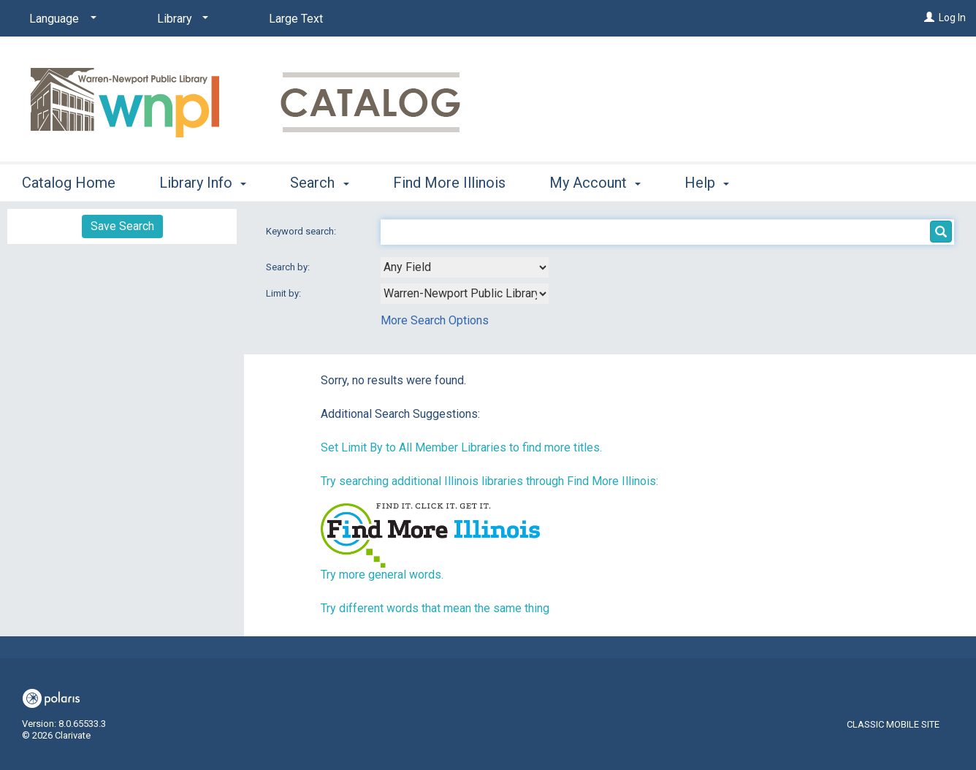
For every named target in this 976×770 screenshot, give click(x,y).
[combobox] (465, 267)
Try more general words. (382, 575)
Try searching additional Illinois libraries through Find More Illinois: (489, 481)
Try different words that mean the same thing (435, 608)
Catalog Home (68, 182)
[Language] (60, 19)
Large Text (296, 19)
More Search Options (435, 320)
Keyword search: (302, 231)
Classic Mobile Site (893, 724)
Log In (952, 17)
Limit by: (284, 293)
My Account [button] (595, 182)
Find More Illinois (449, 182)
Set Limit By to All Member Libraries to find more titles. (461, 447)
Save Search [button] (122, 226)
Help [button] (707, 182)
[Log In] (929, 17)
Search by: (289, 267)
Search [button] (319, 182)
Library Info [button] (202, 182)
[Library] (180, 19)
